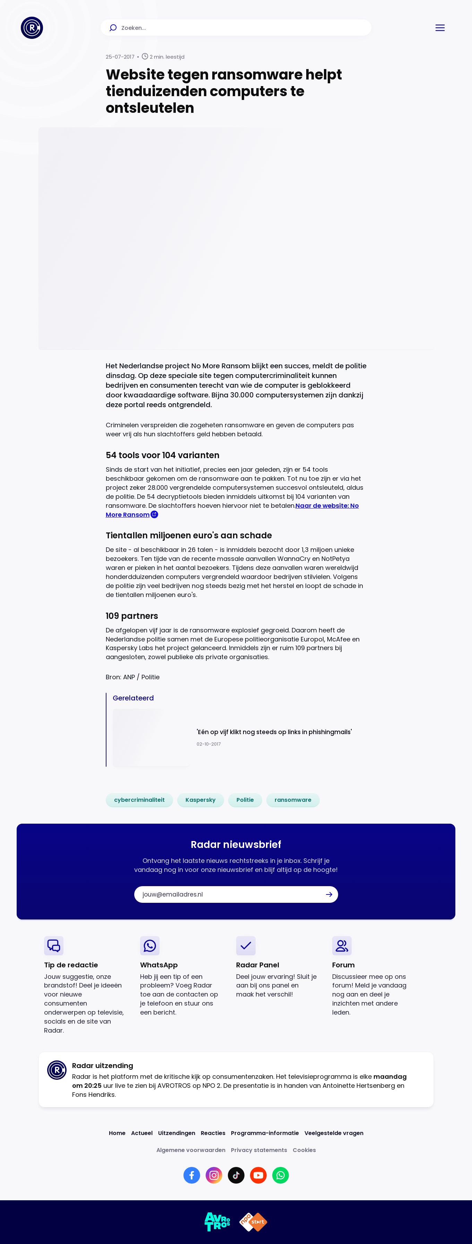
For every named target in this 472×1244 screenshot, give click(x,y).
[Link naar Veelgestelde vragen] (333, 1133)
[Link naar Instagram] (214, 1175)
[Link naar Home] (117, 1133)
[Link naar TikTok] (236, 1175)
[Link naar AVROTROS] (218, 1222)
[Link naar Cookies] (304, 1150)
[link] (139, 800)
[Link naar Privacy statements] (259, 1150)
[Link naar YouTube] (258, 1175)
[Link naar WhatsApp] (280, 1175)
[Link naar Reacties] (213, 1133)
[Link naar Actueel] (142, 1133)
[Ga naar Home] (32, 28)
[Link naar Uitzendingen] (176, 1133)
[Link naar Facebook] (191, 1175)
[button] (440, 28)
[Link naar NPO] (253, 1222)
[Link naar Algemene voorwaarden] (190, 1150)
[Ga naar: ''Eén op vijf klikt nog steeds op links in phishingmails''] (240, 738)
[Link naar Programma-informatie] (265, 1133)
